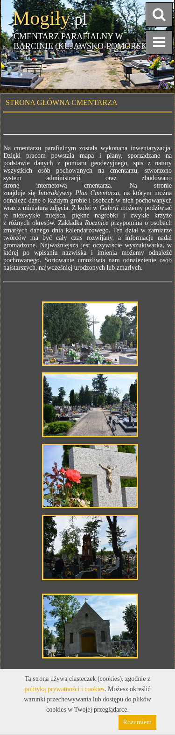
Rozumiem (137, 722)
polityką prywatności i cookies (65, 689)
